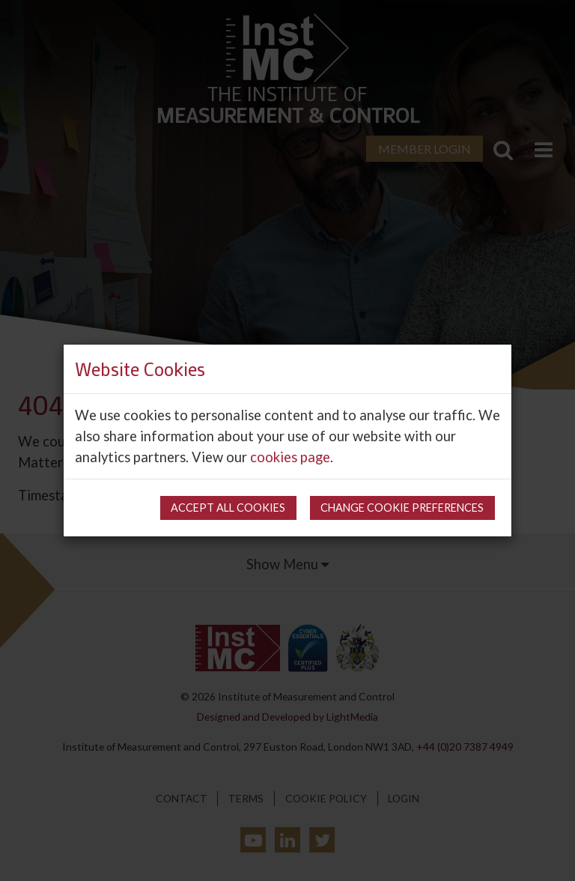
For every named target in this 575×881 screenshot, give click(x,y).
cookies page (290, 457)
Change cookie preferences (402, 507)
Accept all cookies (228, 507)
